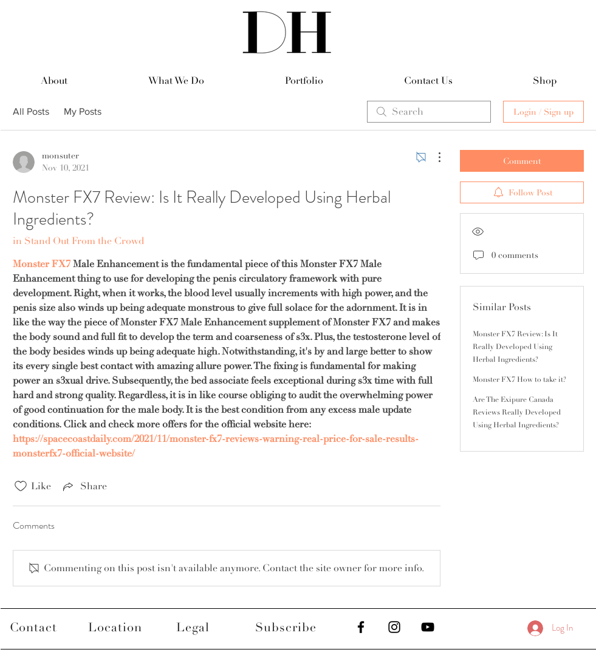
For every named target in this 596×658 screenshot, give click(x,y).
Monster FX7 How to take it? (519, 379)
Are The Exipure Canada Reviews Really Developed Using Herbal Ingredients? (517, 412)
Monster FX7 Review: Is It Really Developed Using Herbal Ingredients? (515, 347)
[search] (429, 112)
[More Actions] (433, 157)
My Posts (82, 111)
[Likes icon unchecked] (21, 486)
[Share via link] (84, 486)
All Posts (31, 111)
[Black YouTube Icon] (428, 627)
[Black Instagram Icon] (394, 627)
